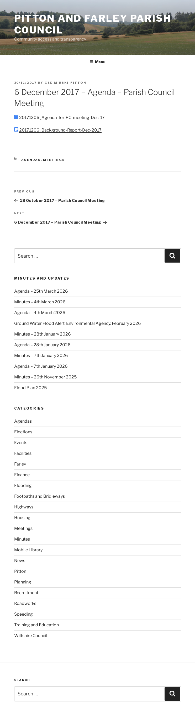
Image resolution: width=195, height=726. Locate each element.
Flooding (23, 485)
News (19, 560)
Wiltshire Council (30, 635)
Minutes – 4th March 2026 (40, 301)
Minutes (22, 539)
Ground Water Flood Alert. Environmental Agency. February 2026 (77, 323)
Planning (22, 582)
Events (20, 442)
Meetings (54, 160)
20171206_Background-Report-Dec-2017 (60, 130)
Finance (22, 474)
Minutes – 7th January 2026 (41, 355)
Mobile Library (28, 549)
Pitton (20, 571)
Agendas (31, 160)
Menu (97, 62)
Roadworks (25, 603)
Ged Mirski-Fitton (66, 82)
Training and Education (36, 624)
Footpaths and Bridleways (39, 496)
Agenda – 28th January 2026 (42, 344)
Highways (23, 506)
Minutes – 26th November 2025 (45, 377)
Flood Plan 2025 (30, 387)
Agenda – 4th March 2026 (39, 312)
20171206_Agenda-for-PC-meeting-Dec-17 (62, 117)
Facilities (22, 453)
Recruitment (26, 592)
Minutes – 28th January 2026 (42, 334)
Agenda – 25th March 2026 (41, 291)
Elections (23, 431)
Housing (22, 517)
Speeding (23, 614)
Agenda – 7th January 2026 (41, 366)
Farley (20, 464)
